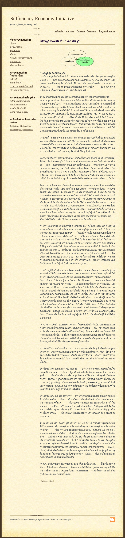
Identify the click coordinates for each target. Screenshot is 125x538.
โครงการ (91, 31)
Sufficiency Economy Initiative (42, 18)
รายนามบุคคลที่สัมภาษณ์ (21, 86)
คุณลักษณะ (15, 50)
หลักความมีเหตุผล (18, 105)
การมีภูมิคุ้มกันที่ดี (18, 108)
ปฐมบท (13, 43)
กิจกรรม (81, 31)
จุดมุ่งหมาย (15, 61)
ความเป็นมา (15, 83)
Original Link (47, 481)
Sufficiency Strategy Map (20, 126)
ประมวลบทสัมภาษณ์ (19, 90)
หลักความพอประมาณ (20, 101)
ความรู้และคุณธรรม (19, 112)
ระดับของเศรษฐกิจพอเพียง (21, 58)
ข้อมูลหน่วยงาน (107, 31)
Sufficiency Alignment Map (21, 130)
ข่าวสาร (70, 31)
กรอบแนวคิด (16, 47)
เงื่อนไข (13, 54)
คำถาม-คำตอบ (17, 65)
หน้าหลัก (58, 31)
